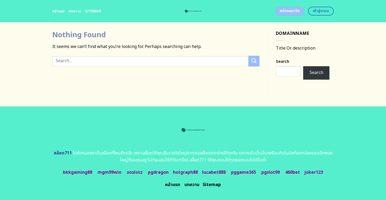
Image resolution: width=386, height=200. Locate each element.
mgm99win (109, 172)
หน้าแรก (58, 11)
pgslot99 (270, 172)
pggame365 (243, 172)
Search (282, 61)
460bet (292, 172)
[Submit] (253, 61)
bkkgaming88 (77, 172)
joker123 (313, 172)
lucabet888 (214, 172)
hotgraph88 (185, 172)
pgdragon (158, 172)
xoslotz (135, 172)
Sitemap (93, 11)
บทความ (75, 11)
